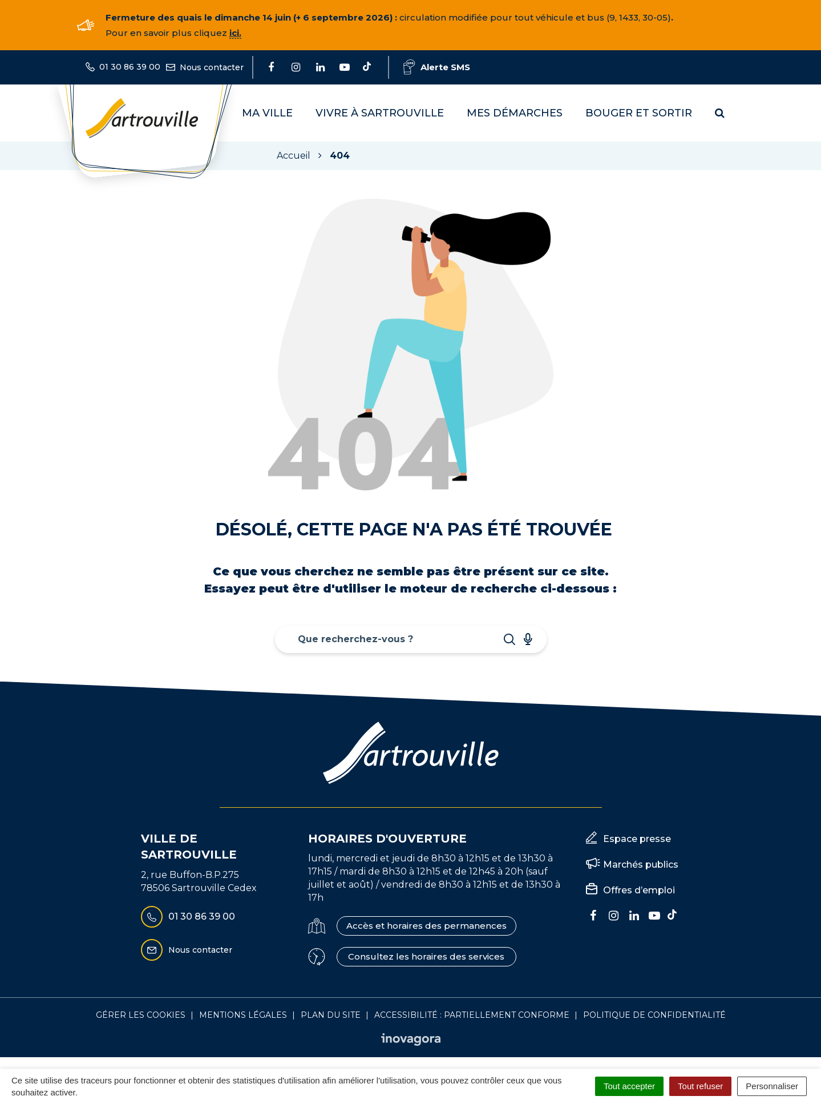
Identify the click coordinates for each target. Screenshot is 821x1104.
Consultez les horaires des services (426, 956)
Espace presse (637, 838)
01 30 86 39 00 (188, 917)
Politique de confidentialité (654, 1015)
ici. (235, 32)
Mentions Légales (243, 1015)
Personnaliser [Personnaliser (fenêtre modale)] (772, 1086)
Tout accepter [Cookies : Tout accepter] (629, 1086)
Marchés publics (640, 864)
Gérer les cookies (140, 1015)
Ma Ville (267, 113)
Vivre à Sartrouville (380, 113)
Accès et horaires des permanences (426, 925)
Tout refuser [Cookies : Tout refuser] (700, 1086)
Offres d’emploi (639, 890)
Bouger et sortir (638, 113)
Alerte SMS (436, 67)
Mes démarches (515, 113)
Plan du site (331, 1015)
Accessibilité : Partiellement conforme (471, 1015)
